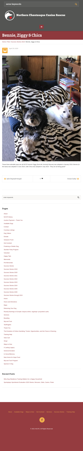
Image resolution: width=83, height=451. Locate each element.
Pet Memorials (8, 262)
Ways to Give (8, 344)
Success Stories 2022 (10, 279)
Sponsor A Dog (8, 364)
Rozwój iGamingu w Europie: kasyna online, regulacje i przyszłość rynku (26, 311)
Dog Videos (7, 233)
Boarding (6, 318)
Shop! (5, 341)
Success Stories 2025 (10, 289)
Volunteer (7, 253)
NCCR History (8, 217)
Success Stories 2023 (10, 282)
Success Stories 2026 (10, 292)
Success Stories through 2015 (13, 295)
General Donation (9, 351)
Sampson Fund (8, 240)
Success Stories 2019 (18, 42)
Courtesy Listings (9, 230)
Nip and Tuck (8, 321)
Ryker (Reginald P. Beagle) (14, 179)
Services (6, 315)
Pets (8, 42)
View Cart (7, 338)
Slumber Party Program (11, 249)
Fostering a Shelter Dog (11, 246)
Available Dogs (8, 223)
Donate (6, 236)
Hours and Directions (10, 302)
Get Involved (8, 243)
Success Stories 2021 (10, 276)
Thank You (7, 328)
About (5, 214)
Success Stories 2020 (10, 272)
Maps (5, 305)
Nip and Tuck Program (11, 360)
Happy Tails (7, 256)
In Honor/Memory (9, 354)
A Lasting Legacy (9, 347)
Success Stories (9, 266)
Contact (6, 227)
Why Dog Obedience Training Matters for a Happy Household (23, 379)
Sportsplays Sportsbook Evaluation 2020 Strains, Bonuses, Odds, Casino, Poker (29, 382)
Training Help (8, 334)
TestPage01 (7, 324)
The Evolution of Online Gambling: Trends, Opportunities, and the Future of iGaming (30, 331)
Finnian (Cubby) (71, 179)
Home (4, 42)
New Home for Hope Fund (12, 357)
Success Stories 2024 (10, 285)
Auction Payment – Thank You (13, 220)
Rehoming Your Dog (10, 308)
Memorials (7, 259)
